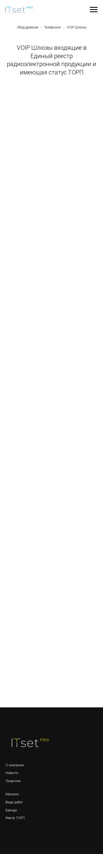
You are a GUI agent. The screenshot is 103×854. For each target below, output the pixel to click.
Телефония (52, 27)
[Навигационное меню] (94, 9)
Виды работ (14, 802)
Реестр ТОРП (15, 818)
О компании (14, 765)
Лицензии (13, 781)
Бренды (11, 810)
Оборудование (27, 27)
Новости (11, 773)
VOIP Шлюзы (77, 27)
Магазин (12, 794)
